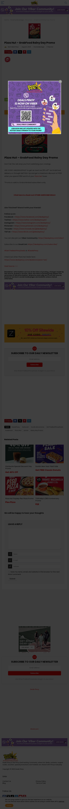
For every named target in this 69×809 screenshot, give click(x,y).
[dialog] (34, 107)
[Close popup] (60, 81)
